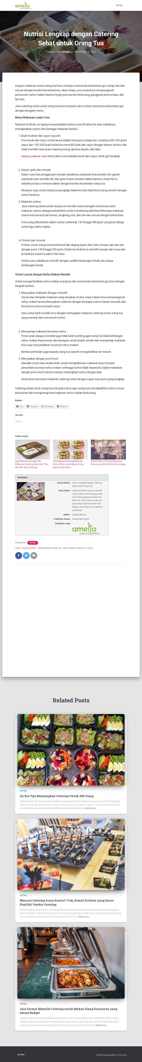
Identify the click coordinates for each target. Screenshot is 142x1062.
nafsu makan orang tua (73, 548)
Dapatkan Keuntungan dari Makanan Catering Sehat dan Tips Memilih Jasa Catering (31, 464)
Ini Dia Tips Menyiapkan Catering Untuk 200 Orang (57, 796)
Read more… (91, 808)
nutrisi (90, 548)
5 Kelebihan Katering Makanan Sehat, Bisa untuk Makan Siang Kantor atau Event (68, 464)
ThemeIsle (122, 1055)
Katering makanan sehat (36, 156)
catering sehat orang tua (49, 548)
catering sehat (29, 548)
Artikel (119, 5)
